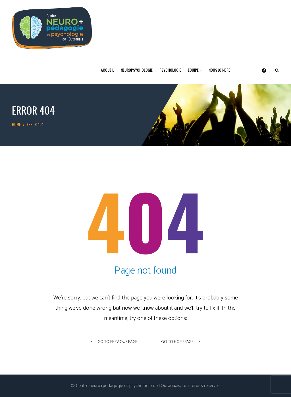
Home (16, 124)
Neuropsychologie (137, 70)
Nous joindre (219, 70)
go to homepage (180, 342)
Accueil (107, 70)
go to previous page (114, 342)
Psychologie (170, 70)
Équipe (195, 70)
